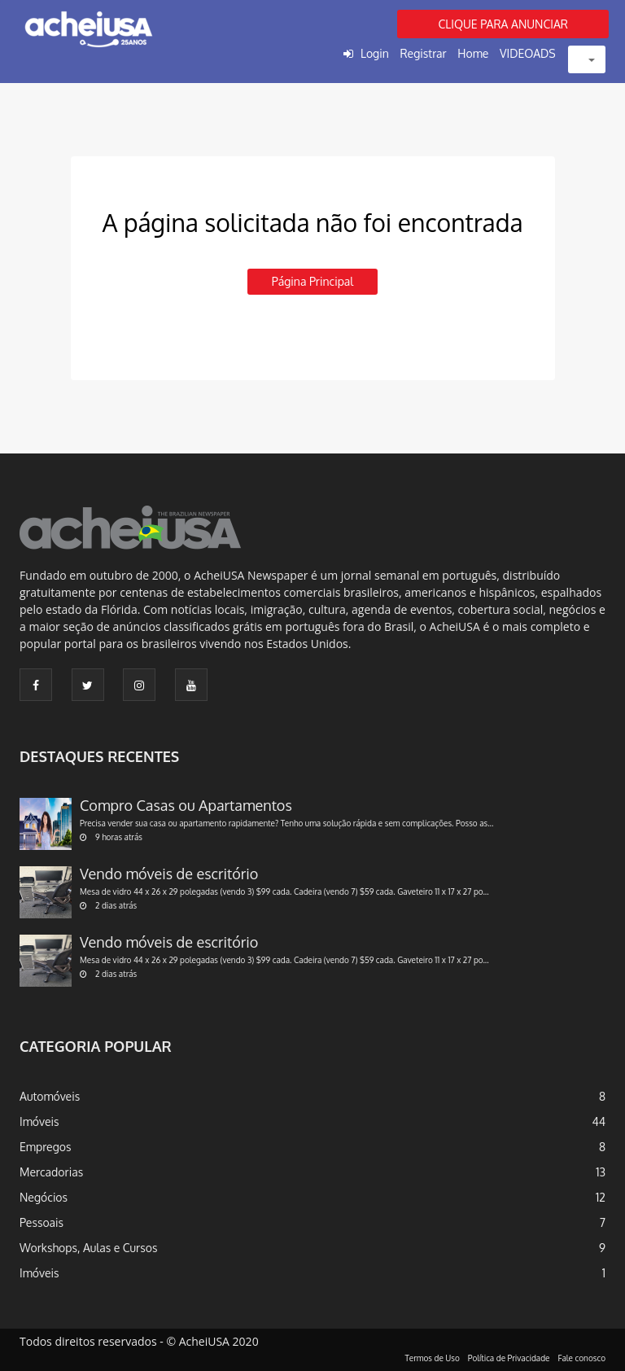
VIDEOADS (528, 53)
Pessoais (41, 1222)
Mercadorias (51, 1172)
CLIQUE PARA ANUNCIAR (503, 24)
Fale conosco (582, 1358)
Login (375, 53)
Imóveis (39, 1121)
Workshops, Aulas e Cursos (88, 1248)
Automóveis (50, 1096)
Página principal (312, 281)
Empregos (46, 1147)
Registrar (423, 53)
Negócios (44, 1197)
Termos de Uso (432, 1358)
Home (472, 53)
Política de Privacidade (509, 1358)
